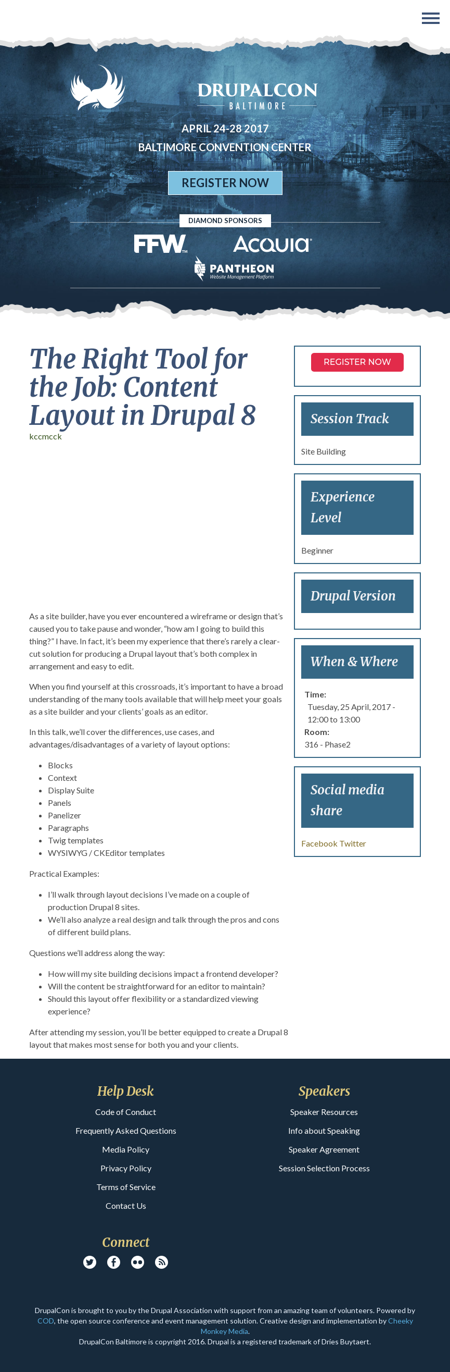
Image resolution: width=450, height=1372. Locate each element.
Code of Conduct (125, 1112)
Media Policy (125, 1149)
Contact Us (126, 1205)
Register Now (225, 183)
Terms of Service (126, 1187)
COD (45, 1320)
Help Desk (125, 1091)
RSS (161, 1262)
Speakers (324, 1091)
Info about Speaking (324, 1130)
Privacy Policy (125, 1168)
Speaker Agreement (324, 1149)
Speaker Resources (324, 1112)
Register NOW (357, 362)
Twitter (352, 843)
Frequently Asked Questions (125, 1130)
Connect (125, 1242)
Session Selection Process (324, 1168)
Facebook (319, 843)
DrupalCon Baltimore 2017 (26, 20)
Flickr (137, 1262)
